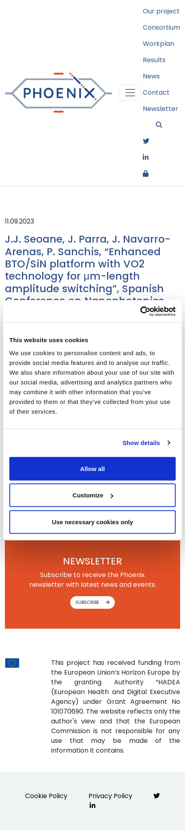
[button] (168, 125)
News (151, 76)
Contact (156, 92)
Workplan (158, 43)
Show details (141, 442)
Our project (161, 11)
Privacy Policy (110, 796)
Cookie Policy (46, 796)
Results (154, 60)
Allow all (92, 468)
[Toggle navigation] (130, 93)
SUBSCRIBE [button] (92, 602)
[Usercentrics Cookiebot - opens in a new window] (140, 311)
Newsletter (160, 108)
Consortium (161, 27)
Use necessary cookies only (92, 521)
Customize (93, 495)
